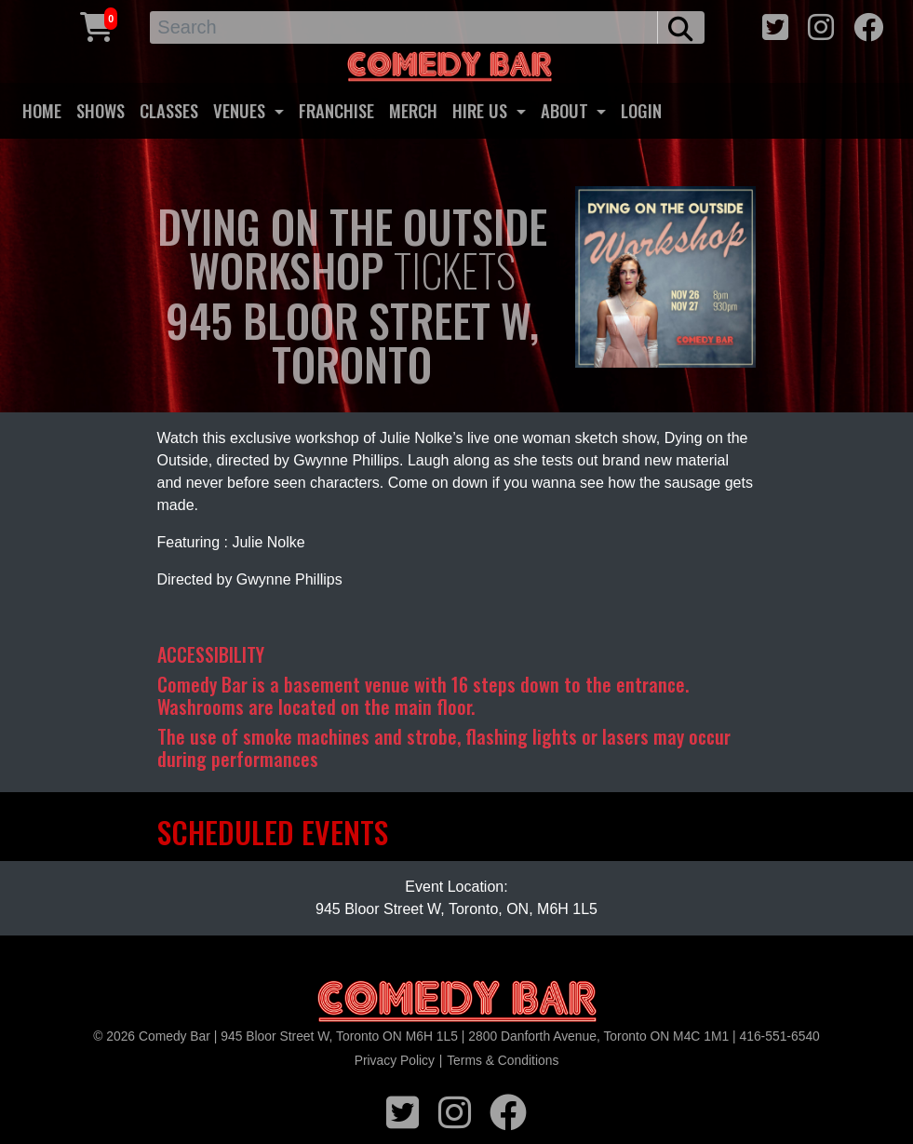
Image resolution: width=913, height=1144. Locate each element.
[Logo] (457, 1002)
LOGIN (641, 110)
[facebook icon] (868, 25)
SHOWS (100, 110)
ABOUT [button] (567, 110)
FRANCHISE (336, 110)
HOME (41, 110)
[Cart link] (97, 25)
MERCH (413, 110)
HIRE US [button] (482, 110)
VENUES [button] (241, 110)
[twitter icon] (775, 25)
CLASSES (169, 110)
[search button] (681, 27)
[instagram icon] (821, 25)
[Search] (404, 27)
